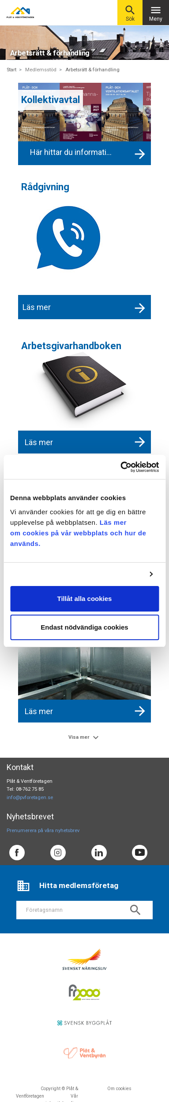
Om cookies (119, 1088)
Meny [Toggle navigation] (155, 13)
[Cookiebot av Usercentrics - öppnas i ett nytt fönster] (121, 467)
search (135, 910)
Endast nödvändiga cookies (84, 627)
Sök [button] (130, 13)
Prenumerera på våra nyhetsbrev (43, 830)
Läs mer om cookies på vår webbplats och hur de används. (78, 533)
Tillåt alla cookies (84, 598)
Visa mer (84, 737)
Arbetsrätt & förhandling (92, 70)
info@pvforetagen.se (30, 797)
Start (11, 70)
